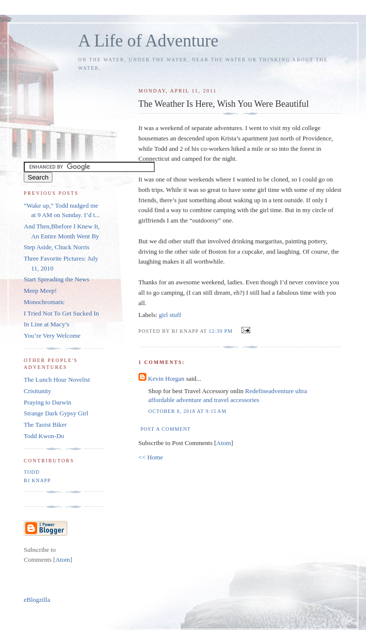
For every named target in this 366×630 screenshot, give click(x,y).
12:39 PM (221, 331)
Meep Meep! (40, 290)
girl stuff (170, 314)
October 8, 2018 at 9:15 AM (187, 411)
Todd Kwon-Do (44, 436)
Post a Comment (165, 429)
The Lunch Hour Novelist (57, 379)
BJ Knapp (37, 480)
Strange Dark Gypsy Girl (56, 413)
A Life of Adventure (148, 40)
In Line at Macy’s (46, 324)
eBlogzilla (37, 599)
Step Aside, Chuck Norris (57, 247)
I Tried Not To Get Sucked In (61, 313)
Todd (32, 472)
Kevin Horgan (166, 378)
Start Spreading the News (57, 279)
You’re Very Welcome (52, 335)
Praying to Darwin (47, 402)
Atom (223, 443)
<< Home (150, 457)
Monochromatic (44, 302)
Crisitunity (37, 391)
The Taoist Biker (45, 424)
